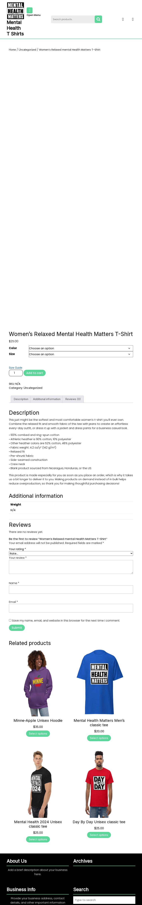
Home (12, 49)
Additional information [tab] (46, 376)
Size (12, 331)
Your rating (17, 526)
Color (13, 325)
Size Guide (15, 345)
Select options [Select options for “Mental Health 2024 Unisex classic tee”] (38, 817)
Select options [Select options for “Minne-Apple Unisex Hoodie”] (38, 711)
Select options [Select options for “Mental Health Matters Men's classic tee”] (99, 715)
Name (14, 561)
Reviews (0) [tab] (73, 376)
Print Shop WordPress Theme (57, 900)
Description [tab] (21, 376)
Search (98, 19)
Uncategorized (27, 49)
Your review (18, 535)
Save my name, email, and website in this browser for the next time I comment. (66, 598)
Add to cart (34, 350)
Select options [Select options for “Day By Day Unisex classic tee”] (99, 812)
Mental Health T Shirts (15, 28)
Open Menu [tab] (33, 12)
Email (13, 579)
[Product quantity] (16, 350)
